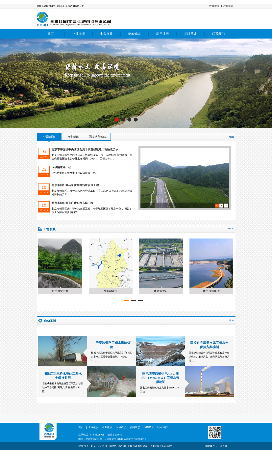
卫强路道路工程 (61, 167)
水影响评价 (110, 291)
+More (231, 136)
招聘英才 (190, 34)
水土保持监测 (211, 291)
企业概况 (78, 34)
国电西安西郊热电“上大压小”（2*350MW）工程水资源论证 (160, 378)
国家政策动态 (98, 136)
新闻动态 (134, 34)
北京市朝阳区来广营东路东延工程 (72, 203)
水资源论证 (161, 291)
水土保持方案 (60, 291)
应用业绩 (162, 34)
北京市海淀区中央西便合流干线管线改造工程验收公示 (85, 149)
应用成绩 (121, 427)
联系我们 (228, 6)
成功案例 (50, 321)
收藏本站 (214, 6)
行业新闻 (73, 136)
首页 (50, 34)
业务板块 (106, 34)
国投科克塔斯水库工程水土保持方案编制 (209, 345)
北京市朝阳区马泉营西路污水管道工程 (75, 185)
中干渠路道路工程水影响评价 (111, 345)
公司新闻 (49, 136)
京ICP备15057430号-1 (162, 445)
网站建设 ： (211, 446)
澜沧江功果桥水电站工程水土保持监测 (63, 376)
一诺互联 (222, 446)
